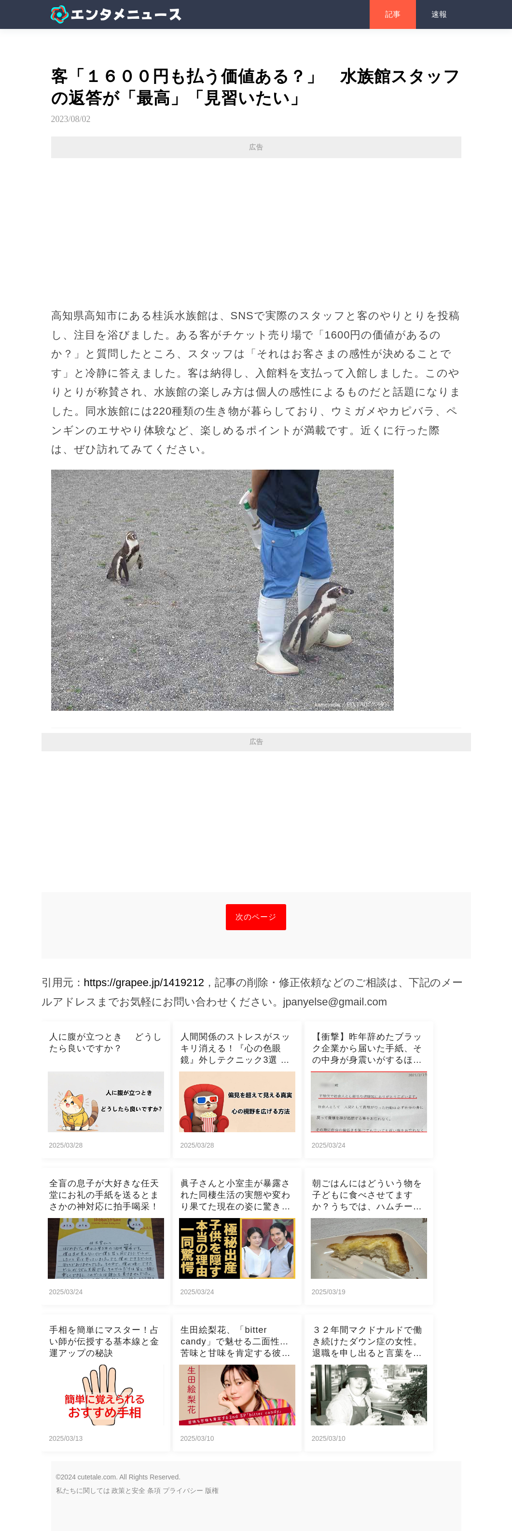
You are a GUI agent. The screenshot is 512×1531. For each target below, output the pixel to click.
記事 (393, 14)
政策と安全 (128, 1490)
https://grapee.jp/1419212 (144, 982)
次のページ (256, 917)
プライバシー (183, 1490)
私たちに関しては (83, 1490)
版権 (212, 1490)
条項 (154, 1490)
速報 (439, 14)
